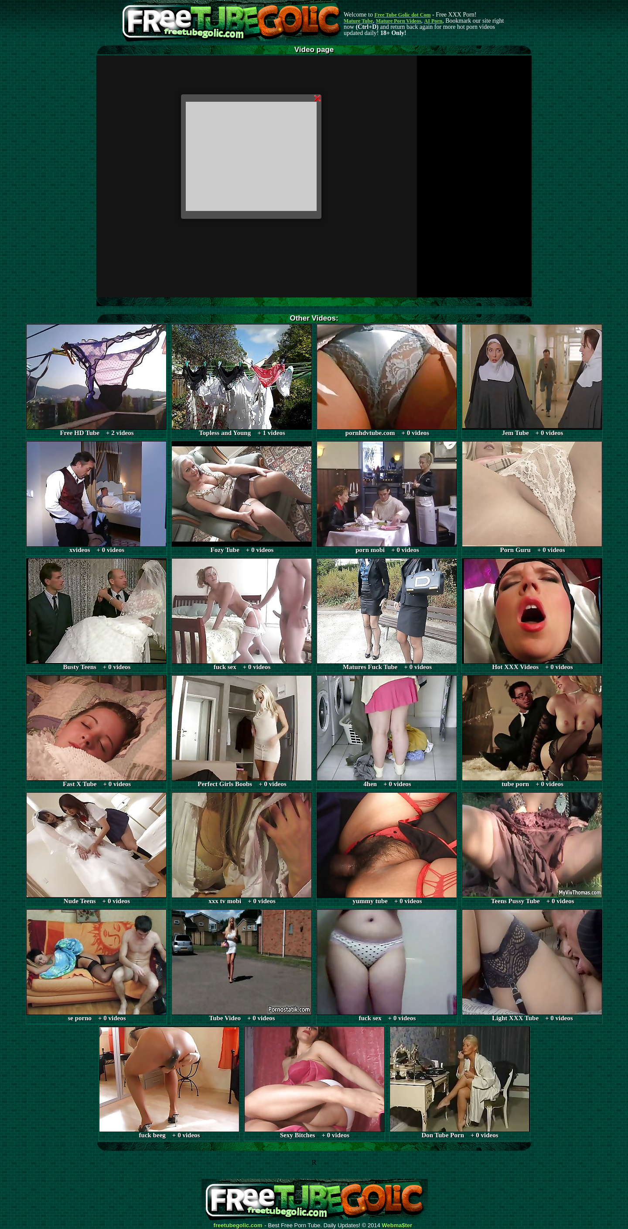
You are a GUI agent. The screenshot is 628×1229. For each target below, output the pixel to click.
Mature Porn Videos (398, 21)
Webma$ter (397, 1225)
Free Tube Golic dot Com (402, 15)
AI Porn (433, 21)
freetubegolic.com (238, 1225)
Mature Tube (358, 21)
